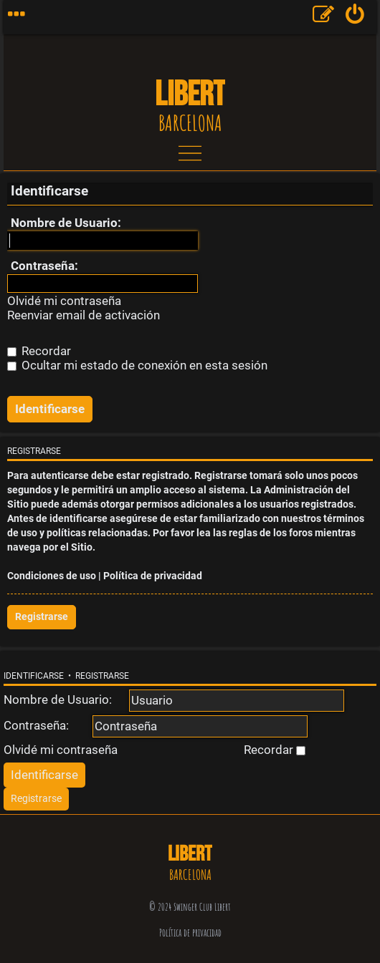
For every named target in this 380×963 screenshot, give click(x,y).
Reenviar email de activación (83, 315)
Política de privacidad (152, 576)
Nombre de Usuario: (66, 223)
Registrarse (41, 617)
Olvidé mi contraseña (64, 301)
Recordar (39, 351)
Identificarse (34, 676)
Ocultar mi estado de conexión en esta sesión (137, 365)
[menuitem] (355, 17)
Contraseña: (44, 265)
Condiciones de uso (51, 576)
